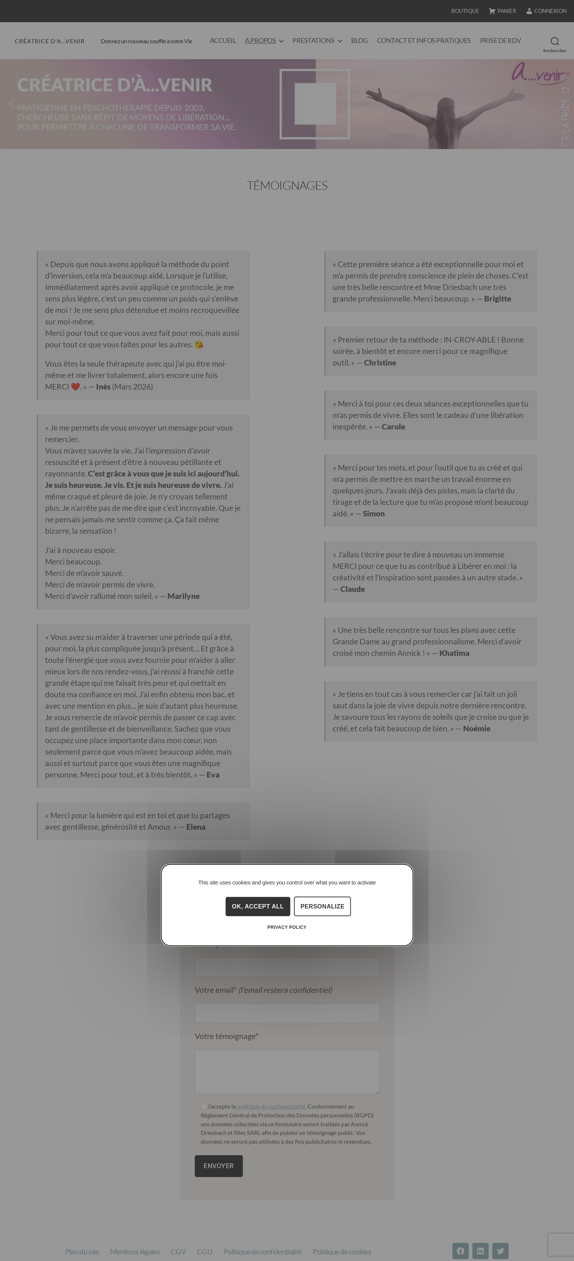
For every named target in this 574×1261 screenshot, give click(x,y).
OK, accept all (258, 906)
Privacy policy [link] (287, 927)
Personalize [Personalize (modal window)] (322, 906)
